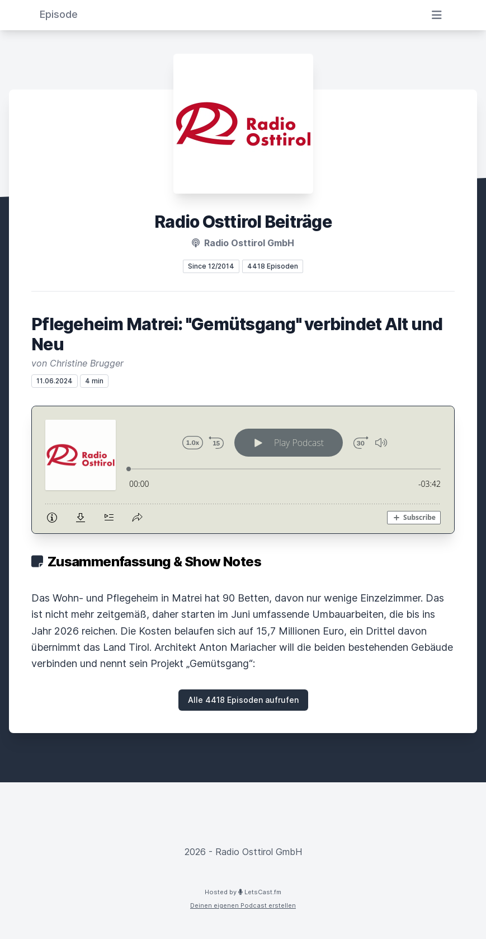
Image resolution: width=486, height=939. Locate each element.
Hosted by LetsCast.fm (243, 892)
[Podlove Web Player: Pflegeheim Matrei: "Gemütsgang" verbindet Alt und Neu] (243, 469)
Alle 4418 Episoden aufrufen (243, 700)
